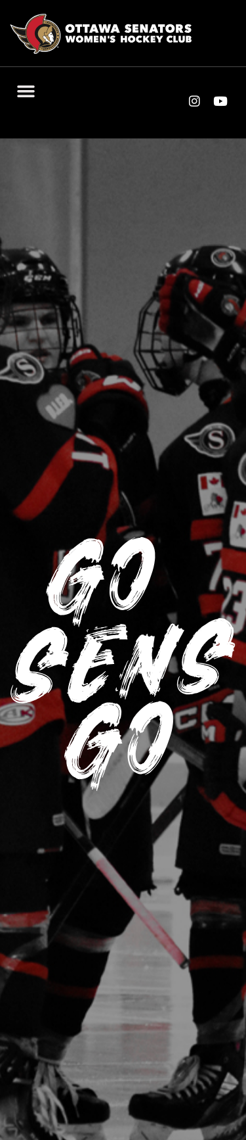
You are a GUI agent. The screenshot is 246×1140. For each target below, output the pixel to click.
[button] (26, 90)
